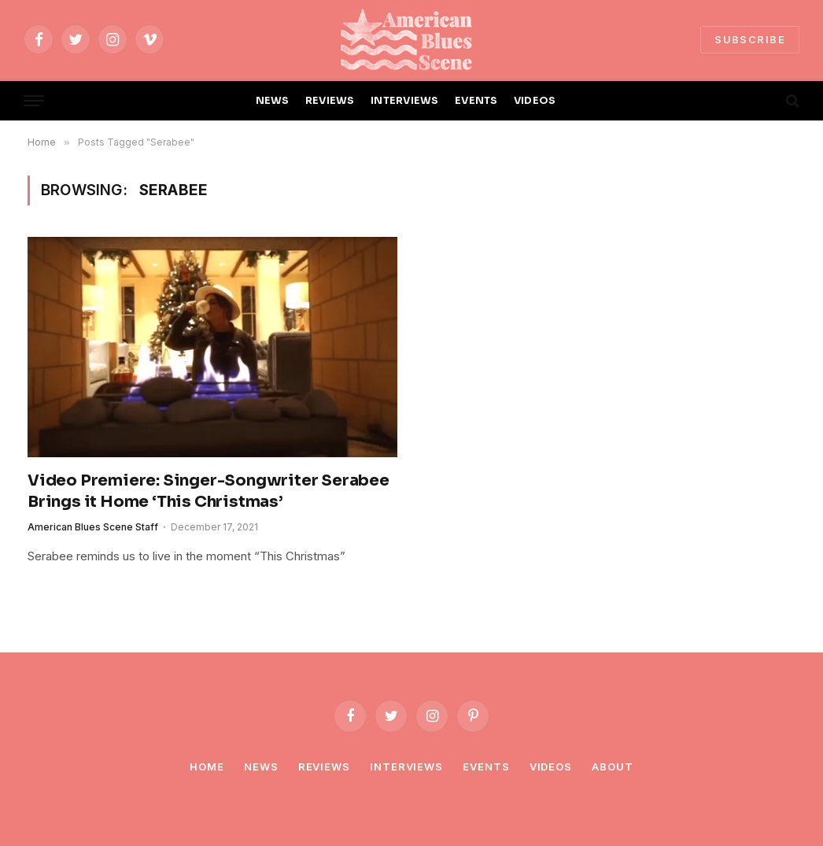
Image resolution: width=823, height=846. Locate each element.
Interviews (406, 766)
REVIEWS (330, 100)
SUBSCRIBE (749, 39)
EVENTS (476, 100)
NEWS (273, 100)
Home (207, 766)
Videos (551, 766)
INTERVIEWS (405, 100)
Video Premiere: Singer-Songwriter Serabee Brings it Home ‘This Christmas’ (208, 491)
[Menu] (34, 101)
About (612, 766)
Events (486, 766)
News (261, 766)
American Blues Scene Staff (93, 527)
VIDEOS (535, 100)
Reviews (324, 766)
